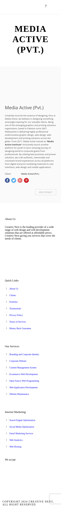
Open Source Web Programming (24, 381)
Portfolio (13, 302)
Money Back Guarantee (20, 328)
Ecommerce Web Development (23, 374)
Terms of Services (17, 322)
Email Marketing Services (21, 433)
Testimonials (15, 308)
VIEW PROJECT (46, 192)
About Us (13, 289)
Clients (12, 295)
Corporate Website (17, 361)
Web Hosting (15, 446)
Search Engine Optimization (22, 420)
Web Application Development (23, 387)
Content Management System (22, 367)
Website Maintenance (19, 394)
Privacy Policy (16, 315)
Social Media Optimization (21, 427)
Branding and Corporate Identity (24, 354)
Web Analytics (16, 440)
